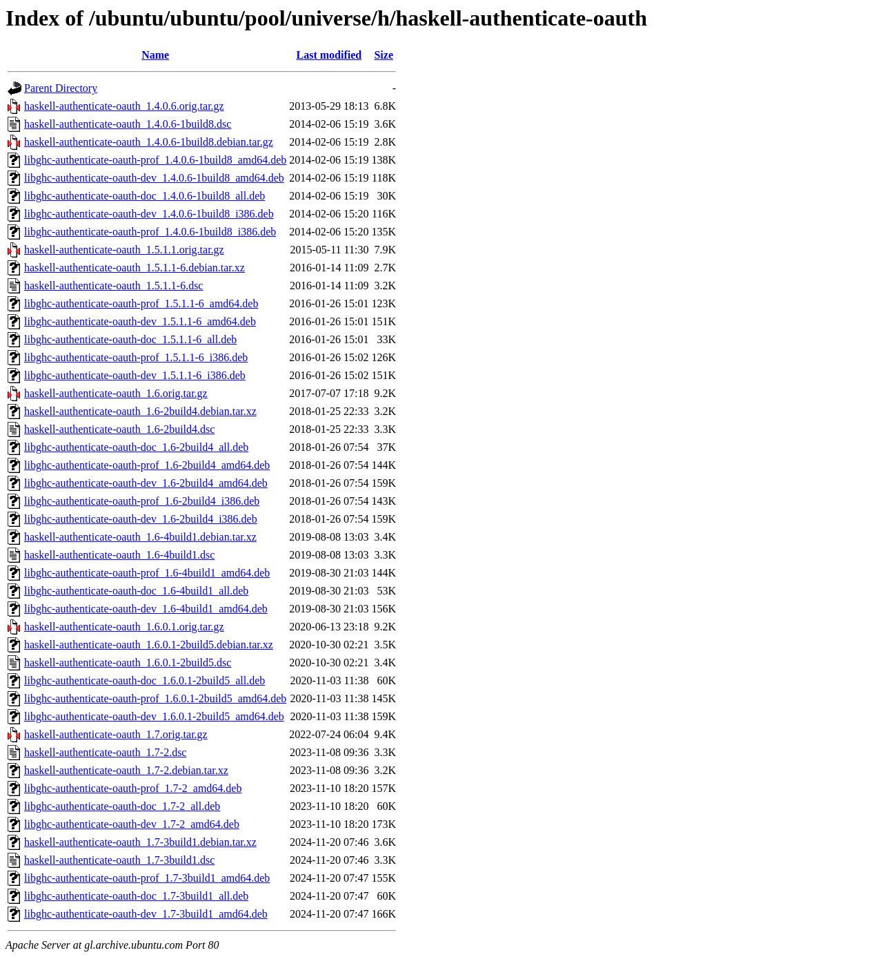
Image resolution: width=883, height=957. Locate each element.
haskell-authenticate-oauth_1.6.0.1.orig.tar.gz (124, 626)
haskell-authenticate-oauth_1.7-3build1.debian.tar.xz (140, 842)
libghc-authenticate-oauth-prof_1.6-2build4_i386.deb (141, 501)
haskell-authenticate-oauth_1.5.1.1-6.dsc (113, 285)
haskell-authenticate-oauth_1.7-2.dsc (105, 752)
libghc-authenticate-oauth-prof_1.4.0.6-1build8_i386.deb (150, 232)
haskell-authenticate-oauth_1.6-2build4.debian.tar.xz (140, 411)
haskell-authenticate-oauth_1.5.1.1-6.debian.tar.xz (134, 267)
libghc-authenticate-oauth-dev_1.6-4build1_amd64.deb (146, 609)
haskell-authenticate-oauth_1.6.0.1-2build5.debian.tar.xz (148, 644)
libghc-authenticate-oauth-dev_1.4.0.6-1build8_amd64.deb (154, 178)
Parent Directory (60, 88)
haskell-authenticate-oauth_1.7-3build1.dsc (119, 860)
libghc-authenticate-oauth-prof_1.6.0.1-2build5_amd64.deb (155, 698)
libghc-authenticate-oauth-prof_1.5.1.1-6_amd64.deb (141, 303)
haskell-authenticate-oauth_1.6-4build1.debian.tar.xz (140, 537)
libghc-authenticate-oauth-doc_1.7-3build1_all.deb (136, 896)
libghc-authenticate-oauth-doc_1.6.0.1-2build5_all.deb (144, 680)
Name (155, 55)
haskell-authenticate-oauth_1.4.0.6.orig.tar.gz (124, 106)
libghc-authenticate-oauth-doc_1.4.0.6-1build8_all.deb (144, 196)
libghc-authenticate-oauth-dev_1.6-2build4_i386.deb (140, 519)
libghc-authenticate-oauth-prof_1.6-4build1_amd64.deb (147, 573)
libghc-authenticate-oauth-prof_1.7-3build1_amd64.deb (147, 878)
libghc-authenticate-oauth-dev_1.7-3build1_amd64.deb (146, 914)
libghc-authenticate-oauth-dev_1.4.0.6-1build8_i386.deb (149, 214)
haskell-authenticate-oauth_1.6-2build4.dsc (119, 429)
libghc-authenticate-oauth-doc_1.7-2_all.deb (122, 806)
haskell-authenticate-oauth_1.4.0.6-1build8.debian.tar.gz (148, 142)
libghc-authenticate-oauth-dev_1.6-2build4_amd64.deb (146, 483)
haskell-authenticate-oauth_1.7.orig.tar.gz (116, 734)
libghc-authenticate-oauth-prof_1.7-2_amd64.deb (132, 788)
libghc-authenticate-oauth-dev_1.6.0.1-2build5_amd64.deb (154, 716)
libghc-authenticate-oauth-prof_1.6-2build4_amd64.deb (147, 465)
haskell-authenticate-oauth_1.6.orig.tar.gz (116, 393)
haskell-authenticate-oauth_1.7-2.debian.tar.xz (126, 770)
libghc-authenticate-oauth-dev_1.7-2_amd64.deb (131, 824)
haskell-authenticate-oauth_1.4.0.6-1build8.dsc (127, 124)
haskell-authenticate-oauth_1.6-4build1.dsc (119, 555)
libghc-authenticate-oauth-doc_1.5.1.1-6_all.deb (130, 339)
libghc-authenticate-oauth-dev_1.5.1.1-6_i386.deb (135, 375)
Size (383, 55)
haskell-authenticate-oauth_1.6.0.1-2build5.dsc (127, 662)
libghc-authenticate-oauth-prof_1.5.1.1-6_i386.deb (136, 357)
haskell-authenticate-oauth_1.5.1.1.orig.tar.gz (124, 249)
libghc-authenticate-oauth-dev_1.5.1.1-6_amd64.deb (140, 321)
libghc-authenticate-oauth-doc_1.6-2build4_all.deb (136, 447)
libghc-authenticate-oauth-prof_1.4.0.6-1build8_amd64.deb (155, 160)
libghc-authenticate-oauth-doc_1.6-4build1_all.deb (136, 591)
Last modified (329, 55)
